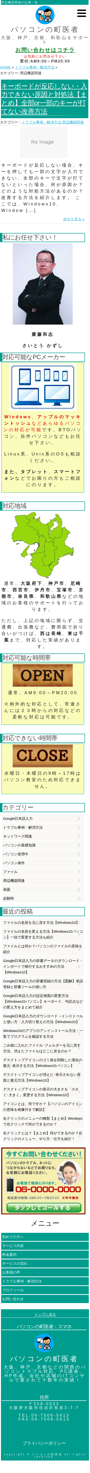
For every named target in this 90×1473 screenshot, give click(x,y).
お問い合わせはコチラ (45, 50)
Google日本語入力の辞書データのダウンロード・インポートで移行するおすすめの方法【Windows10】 (43, 966)
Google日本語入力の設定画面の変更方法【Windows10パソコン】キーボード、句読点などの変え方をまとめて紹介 (43, 1001)
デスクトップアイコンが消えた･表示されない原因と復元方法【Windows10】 (42, 1077)
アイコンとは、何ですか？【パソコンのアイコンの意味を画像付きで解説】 (42, 1107)
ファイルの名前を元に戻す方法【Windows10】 (41, 922)
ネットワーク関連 (17, 836)
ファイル (10, 872)
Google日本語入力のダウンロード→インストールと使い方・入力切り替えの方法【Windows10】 (43, 1019)
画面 (6, 889)
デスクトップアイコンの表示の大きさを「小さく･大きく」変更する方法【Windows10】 (41, 1092)
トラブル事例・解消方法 (34, 67)
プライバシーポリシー (44, 1443)
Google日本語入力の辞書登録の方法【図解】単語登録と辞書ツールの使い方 (43, 984)
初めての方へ (13, 1237)
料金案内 (9, 1254)
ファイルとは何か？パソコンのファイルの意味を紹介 (42, 949)
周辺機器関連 (73, 122)
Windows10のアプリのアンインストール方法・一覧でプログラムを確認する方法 (43, 1033)
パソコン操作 (14, 863)
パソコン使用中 (15, 854)
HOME (5, 67)
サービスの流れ (14, 1263)
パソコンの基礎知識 (19, 845)
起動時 (8, 898)
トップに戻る (45, 1314)
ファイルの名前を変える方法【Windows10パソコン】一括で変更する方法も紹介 (43, 934)
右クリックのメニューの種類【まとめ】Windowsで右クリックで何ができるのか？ (43, 1121)
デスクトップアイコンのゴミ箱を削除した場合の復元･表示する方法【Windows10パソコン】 (42, 1063)
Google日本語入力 (18, 818)
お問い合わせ (13, 1299)
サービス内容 (13, 1246)
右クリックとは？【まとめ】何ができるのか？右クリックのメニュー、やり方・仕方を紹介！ (42, 1136)
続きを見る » (73, 219)
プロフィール (13, 1290)
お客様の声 (11, 1272)
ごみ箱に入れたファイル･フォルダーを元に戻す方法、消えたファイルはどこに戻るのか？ (42, 1048)
